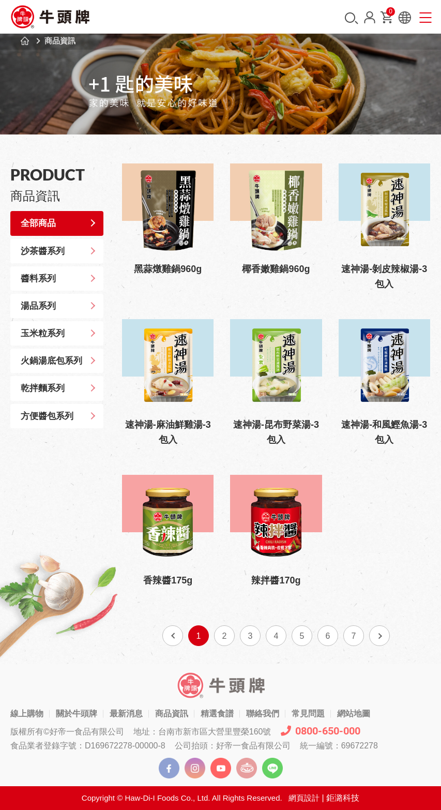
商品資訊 (59, 40)
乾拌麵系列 (44, 388)
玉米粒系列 (44, 333)
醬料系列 (39, 278)
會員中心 (369, 17)
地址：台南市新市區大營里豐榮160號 (202, 731)
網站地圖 (353, 713)
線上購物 (26, 713)
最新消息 (126, 713)
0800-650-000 (320, 731)
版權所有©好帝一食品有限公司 (67, 731)
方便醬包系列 (48, 416)
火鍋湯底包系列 (52, 361)
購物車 (389, 13)
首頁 (25, 41)
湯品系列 (39, 306)
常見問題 (308, 713)
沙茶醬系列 (44, 251)
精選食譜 (217, 713)
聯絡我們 (262, 713)
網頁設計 (304, 797)
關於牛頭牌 (76, 713)
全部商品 (39, 223)
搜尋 (351, 18)
